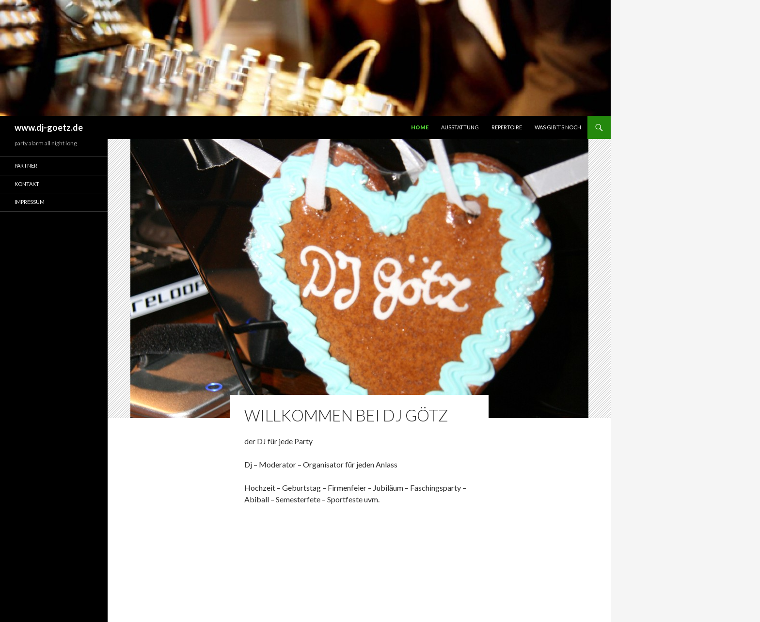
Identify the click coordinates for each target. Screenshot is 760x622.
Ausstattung (460, 127)
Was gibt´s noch (558, 127)
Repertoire (506, 127)
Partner (26, 165)
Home (419, 127)
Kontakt (27, 184)
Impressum (30, 202)
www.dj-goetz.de (49, 127)
